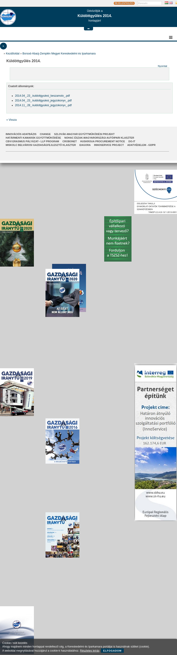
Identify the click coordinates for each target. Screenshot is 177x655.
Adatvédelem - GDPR (141, 145)
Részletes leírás (89, 650)
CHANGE (45, 134)
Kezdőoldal (12, 53)
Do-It (131, 141)
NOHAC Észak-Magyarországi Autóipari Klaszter (99, 137)
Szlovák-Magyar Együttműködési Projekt (84, 134)
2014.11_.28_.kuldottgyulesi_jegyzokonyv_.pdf (43, 105)
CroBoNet (70, 141)
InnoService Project (109, 145)
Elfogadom (112, 650)
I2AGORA (85, 145)
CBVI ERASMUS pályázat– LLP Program (32, 141)
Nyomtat (162, 66)
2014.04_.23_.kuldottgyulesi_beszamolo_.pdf (42, 95)
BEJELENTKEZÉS (124, 3)
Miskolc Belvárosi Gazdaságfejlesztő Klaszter (41, 145)
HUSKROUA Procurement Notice (102, 141)
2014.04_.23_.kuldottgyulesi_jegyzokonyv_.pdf (43, 100)
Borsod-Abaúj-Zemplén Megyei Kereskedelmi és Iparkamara (59, 53)
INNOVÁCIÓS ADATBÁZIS (21, 134)
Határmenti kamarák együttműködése (33, 137)
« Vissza (11, 119)
